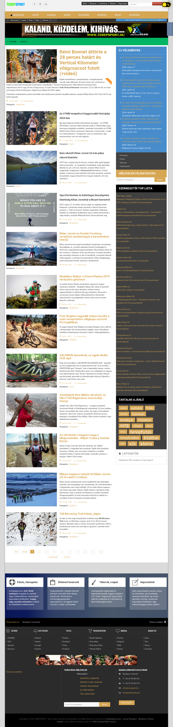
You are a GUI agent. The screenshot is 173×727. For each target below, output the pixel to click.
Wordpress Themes (146, 719)
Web (119, 645)
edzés (123, 407)
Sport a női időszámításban (135, 270)
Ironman (138, 414)
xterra (146, 443)
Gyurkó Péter (123, 235)
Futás (18, 186)
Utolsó (66, 557)
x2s (132, 443)
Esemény (148, 649)
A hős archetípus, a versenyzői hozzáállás (141, 351)
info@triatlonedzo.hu (131, 693)
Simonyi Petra (124, 309)
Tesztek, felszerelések (89, 686)
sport (149, 425)
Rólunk (113, 3)
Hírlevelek (45, 20)
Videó (37, 20)
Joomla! (60, 721)
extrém (136, 408)
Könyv (147, 645)
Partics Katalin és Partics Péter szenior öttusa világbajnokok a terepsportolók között (141, 375)
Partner (120, 638)
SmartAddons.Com (113, 719)
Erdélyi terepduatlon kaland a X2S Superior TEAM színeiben (141, 239)
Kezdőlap (13, 42)
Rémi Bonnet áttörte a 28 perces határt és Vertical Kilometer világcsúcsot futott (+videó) (83, 62)
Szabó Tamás (123, 322)
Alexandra (147, 20)
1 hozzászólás (80, 423)
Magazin (120, 641)
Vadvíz (37, 641)
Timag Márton (124, 335)
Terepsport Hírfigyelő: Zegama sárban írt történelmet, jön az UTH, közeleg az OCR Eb (141, 201)
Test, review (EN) (87, 694)
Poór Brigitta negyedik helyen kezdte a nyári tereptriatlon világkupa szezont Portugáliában (84, 319)
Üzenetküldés (126, 702)
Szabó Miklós (123, 286)
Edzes (31, 20)
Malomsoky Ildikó (126, 296)
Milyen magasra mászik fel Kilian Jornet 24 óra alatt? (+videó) (85, 475)
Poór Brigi (94, 641)
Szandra (154, 20)
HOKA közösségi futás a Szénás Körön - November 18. (140, 226)
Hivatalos (124, 155)
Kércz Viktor (123, 384)
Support (121, 209)
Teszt (71, 144)
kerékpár (127, 420)
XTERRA (72, 340)
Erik (143, 20)
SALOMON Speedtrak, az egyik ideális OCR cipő (84, 357)
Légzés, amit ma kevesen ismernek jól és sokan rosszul (140, 327)
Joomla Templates (129, 719)
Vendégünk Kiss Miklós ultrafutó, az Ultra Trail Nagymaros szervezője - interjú (83, 398)
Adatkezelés (125, 166)
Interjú (120, 649)
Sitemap (123, 162)
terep (123, 431)
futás (149, 408)
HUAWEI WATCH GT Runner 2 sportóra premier (138, 340)
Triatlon (66, 638)
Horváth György (124, 348)
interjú (124, 413)
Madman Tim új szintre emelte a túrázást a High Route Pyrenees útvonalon (139, 388)
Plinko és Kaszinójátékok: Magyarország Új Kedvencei (140, 314)
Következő (53, 557)
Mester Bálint (95, 649)
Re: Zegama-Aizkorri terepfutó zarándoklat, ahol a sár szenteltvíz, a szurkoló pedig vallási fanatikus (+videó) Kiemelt (142, 60)
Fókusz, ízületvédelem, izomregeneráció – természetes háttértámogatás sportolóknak (139, 213)
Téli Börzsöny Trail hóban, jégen (80, 513)
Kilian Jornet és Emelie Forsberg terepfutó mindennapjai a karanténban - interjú (85, 236)
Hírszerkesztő (124, 358)
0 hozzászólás (27, 101)
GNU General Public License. (104, 721)
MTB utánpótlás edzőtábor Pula (137, 251)
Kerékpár (66, 641)
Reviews (93, 3)
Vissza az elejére (158, 622)
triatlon (151, 437)
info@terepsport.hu (131, 688)
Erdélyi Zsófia (124, 257)
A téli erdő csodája (130, 290)
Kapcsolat (123, 3)
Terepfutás (20, 104)
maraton (144, 420)
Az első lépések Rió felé (133, 261)
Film (146, 641)
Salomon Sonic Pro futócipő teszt (138, 280)
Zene (147, 638)
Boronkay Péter (124, 277)
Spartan (11, 645)
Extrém (38, 649)
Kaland (38, 638)
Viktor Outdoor (124, 222)
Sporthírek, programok (89, 678)
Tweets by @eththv (14, 672)
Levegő (38, 645)
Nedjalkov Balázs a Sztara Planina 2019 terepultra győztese (85, 278)
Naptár (24, 20)
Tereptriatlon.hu (12, 622)
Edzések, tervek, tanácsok (91, 682)
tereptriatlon (129, 438)
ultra (122, 443)
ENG (85, 3)
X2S (9, 641)
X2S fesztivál (14, 20)
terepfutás (141, 431)
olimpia (137, 425)
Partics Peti (122, 371)
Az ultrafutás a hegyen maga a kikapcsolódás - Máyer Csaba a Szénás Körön (84, 438)
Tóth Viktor (124, 196)
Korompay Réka (124, 267)
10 (101, 552)
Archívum (103, 3)
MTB (124, 425)
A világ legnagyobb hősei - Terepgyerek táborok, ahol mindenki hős (138, 301)
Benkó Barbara (96, 638)
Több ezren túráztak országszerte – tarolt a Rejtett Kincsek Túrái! (141, 362)
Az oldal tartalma (87, 690)
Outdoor (72, 505)
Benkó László (123, 248)
